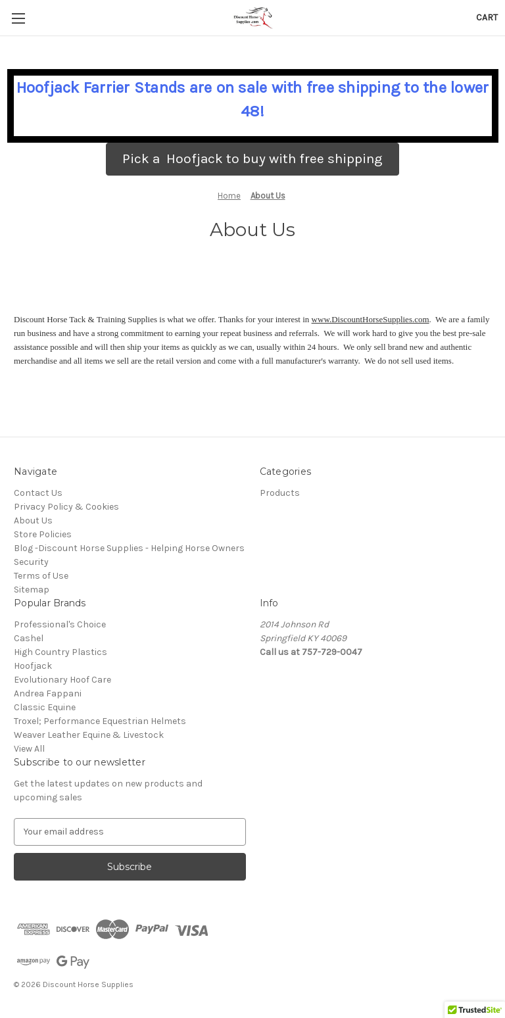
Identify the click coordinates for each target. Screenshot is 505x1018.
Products (280, 492)
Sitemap (31, 589)
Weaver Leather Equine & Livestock (89, 734)
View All (29, 748)
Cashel (28, 638)
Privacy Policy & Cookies (66, 506)
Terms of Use (41, 575)
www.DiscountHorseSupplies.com (370, 319)
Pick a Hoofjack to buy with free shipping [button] (252, 158)
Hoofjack (33, 665)
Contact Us (38, 492)
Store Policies (43, 534)
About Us (33, 520)
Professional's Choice (60, 624)
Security (31, 562)
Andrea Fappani (48, 693)
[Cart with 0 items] (487, 17)
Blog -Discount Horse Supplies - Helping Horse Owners (129, 548)
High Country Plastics (60, 652)
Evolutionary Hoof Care (62, 679)
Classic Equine (45, 707)
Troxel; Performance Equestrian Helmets (100, 721)
